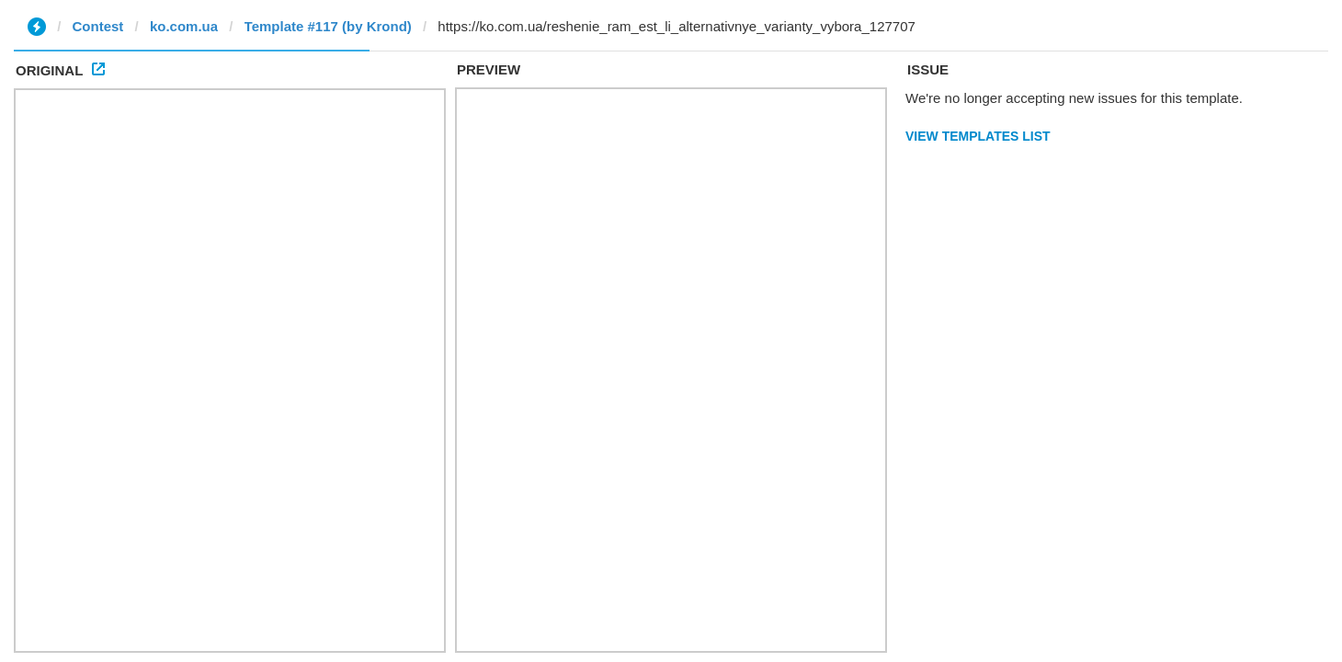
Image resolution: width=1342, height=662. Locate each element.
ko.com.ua (184, 26)
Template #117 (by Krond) (328, 26)
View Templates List (978, 136)
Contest (98, 26)
